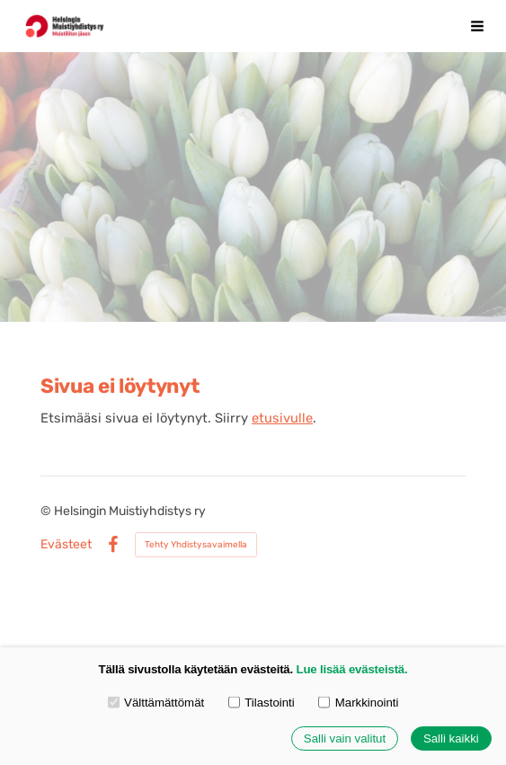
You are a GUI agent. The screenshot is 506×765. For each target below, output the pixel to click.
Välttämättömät (156, 701)
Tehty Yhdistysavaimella (196, 544)
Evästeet (66, 544)
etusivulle (282, 418)
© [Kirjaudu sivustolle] (47, 511)
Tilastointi (261, 701)
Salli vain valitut (345, 738)
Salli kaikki (451, 738)
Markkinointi (358, 701)
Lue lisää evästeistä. (352, 669)
